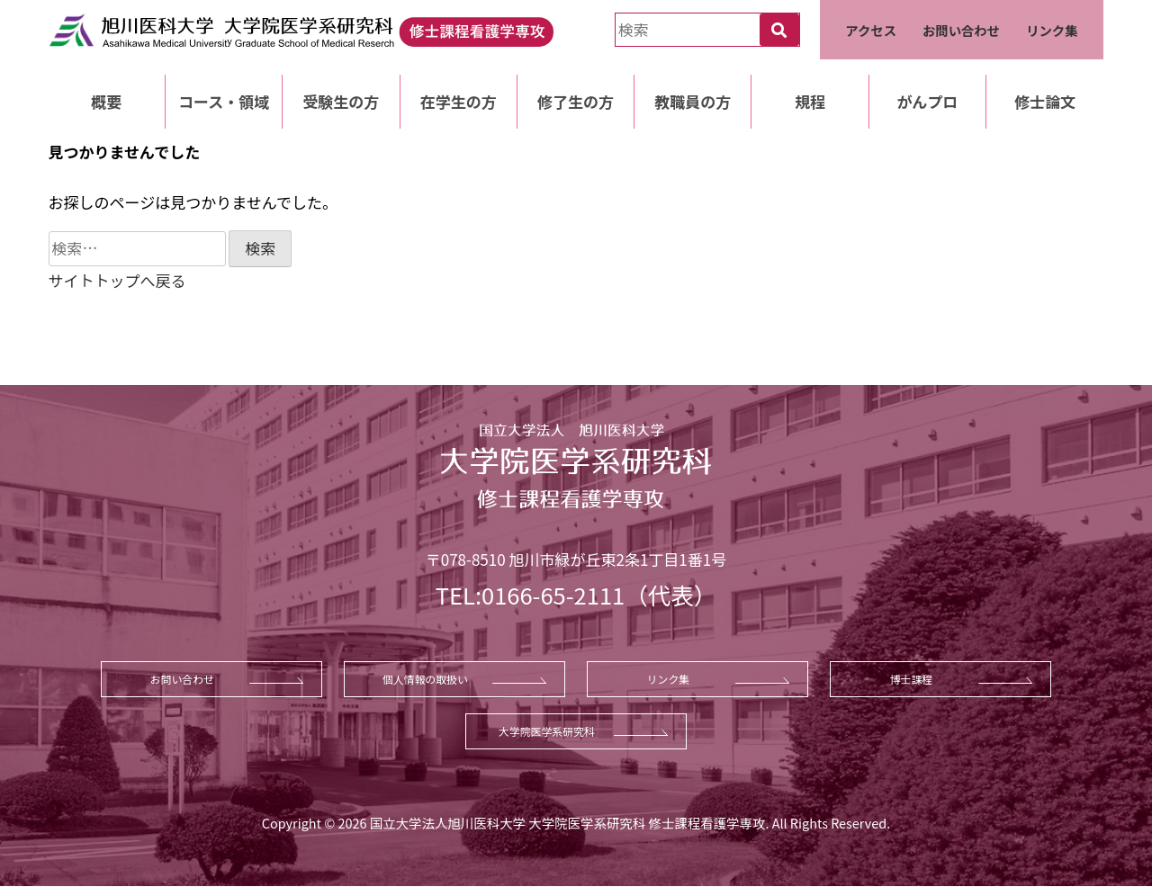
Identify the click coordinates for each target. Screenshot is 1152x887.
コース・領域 (223, 101)
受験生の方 (340, 101)
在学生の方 (458, 101)
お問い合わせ (961, 30)
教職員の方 (692, 101)
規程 (810, 101)
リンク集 (1052, 30)
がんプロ (927, 101)
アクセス (870, 30)
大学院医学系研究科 (547, 731)
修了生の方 (575, 101)
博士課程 (911, 678)
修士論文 (1045, 101)
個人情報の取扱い (425, 678)
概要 (106, 101)
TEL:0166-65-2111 (530, 594)
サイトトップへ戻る (117, 280)
